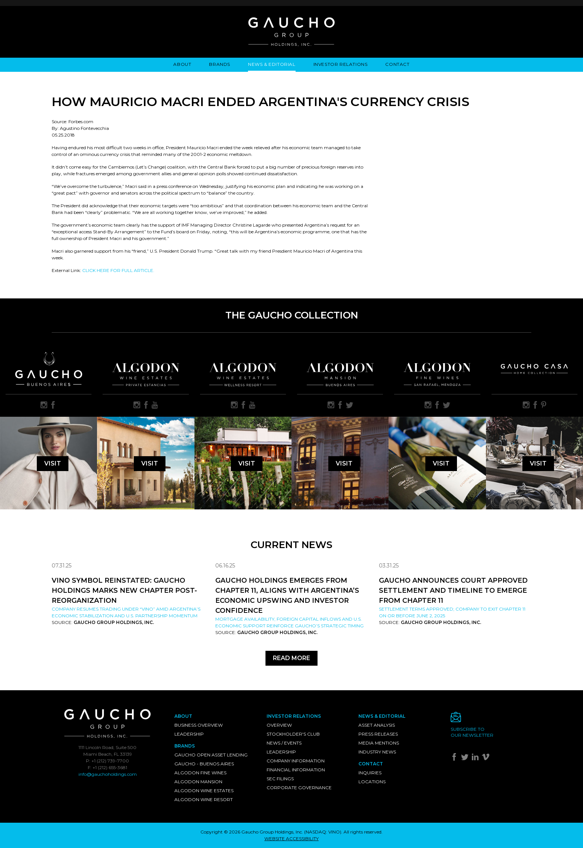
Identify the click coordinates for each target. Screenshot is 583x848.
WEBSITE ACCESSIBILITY (291, 838)
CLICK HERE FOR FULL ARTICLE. (118, 270)
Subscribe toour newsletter (472, 732)
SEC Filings (280, 778)
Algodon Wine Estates (203, 790)
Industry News (377, 752)
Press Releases (378, 734)
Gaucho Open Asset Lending (211, 755)
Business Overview (198, 725)
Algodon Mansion (198, 781)
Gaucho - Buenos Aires (204, 764)
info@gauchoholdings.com (107, 774)
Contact (397, 64)
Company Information (296, 761)
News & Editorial (272, 64)
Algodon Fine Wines (200, 772)
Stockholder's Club (293, 734)
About (182, 64)
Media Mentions (378, 743)
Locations (372, 781)
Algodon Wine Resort (203, 799)
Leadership (189, 734)
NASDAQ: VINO (323, 832)
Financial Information (296, 769)
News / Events (284, 743)
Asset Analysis (376, 725)
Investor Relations (340, 64)
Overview (279, 725)
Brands (219, 64)
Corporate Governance (299, 787)
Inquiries (369, 772)
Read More (291, 658)
